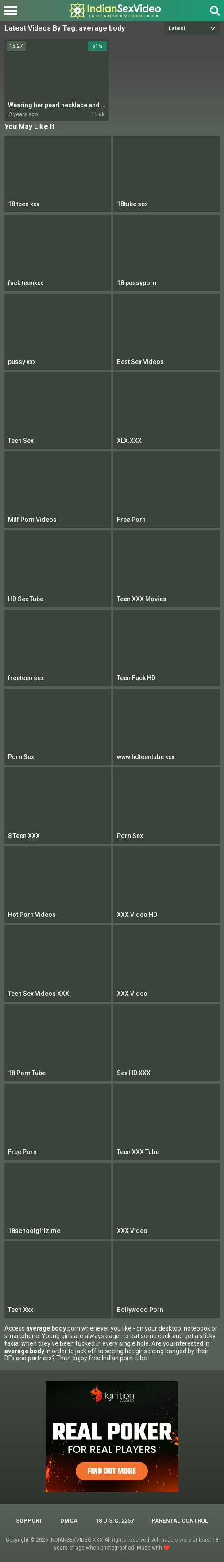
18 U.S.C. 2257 (115, 1520)
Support (29, 1520)
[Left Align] (13, 10)
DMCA (68, 1520)
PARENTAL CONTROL (179, 1520)
